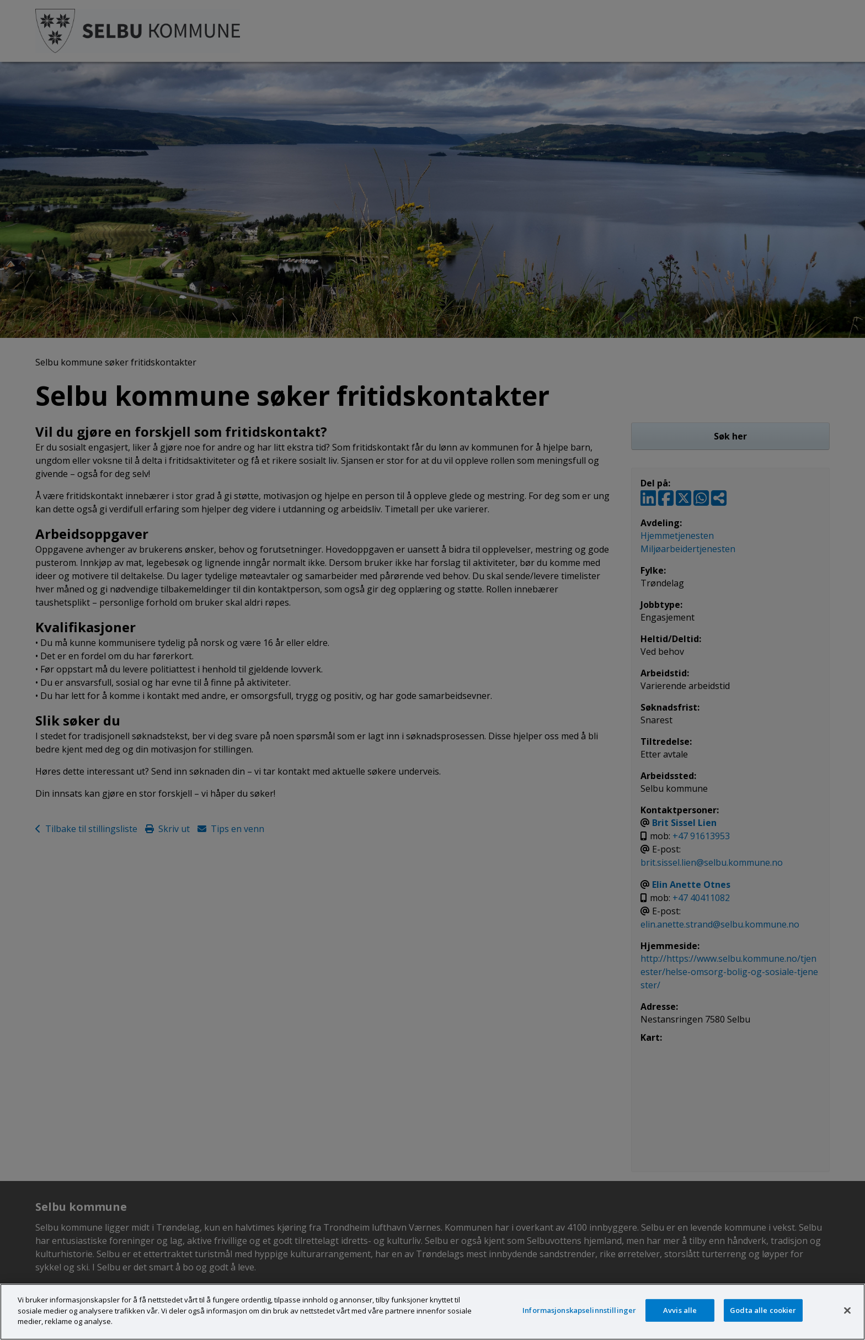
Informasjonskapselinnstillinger (579, 1311)
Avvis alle (680, 1311)
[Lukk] (847, 1311)
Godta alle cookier (763, 1311)
